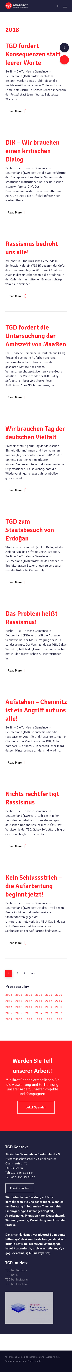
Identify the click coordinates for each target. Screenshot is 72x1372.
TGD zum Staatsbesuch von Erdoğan (29, 529)
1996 (58, 1019)
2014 (58, 1001)
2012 (18, 1007)
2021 (48, 995)
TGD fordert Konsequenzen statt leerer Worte (32, 54)
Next (33, 973)
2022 (38, 995)
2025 (8, 995)
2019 (8, 1001)
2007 (8, 1013)
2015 (48, 1001)
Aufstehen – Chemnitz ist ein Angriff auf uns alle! (36, 710)
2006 (18, 1013)
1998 (38, 1019)
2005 (28, 1013)
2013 (8, 1007)
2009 (48, 1007)
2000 (18, 1019)
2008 (58, 1007)
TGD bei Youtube (16, 1270)
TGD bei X (11, 1275)
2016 (38, 1001)
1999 (28, 1019)
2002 (58, 1013)
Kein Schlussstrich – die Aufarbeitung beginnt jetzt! (33, 885)
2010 (38, 1007)
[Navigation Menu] (65, 6)
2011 (28, 1007)
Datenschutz (34, 1361)
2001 (8, 1019)
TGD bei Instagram (17, 1279)
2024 (18, 995)
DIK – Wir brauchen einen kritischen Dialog (32, 150)
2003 (48, 1013)
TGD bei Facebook (16, 1284)
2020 (58, 995)
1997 (48, 1019)
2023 (28, 995)
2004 (38, 1013)
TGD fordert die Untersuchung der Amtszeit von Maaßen (35, 335)
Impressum (21, 1361)
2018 (18, 1001)
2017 (28, 1001)
